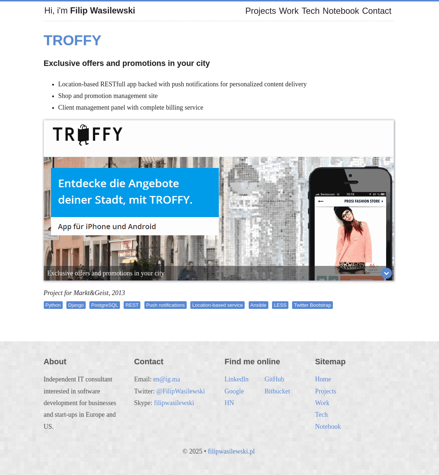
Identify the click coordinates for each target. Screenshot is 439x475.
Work (289, 11)
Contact (377, 11)
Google (234, 391)
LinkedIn (237, 379)
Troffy (72, 40)
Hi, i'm (89, 10)
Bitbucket (277, 391)
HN (229, 403)
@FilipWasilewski (180, 391)
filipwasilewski (174, 403)
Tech (310, 11)
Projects (260, 11)
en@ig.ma (166, 379)
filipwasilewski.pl (231, 451)
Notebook (341, 11)
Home (323, 379)
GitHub (274, 379)
